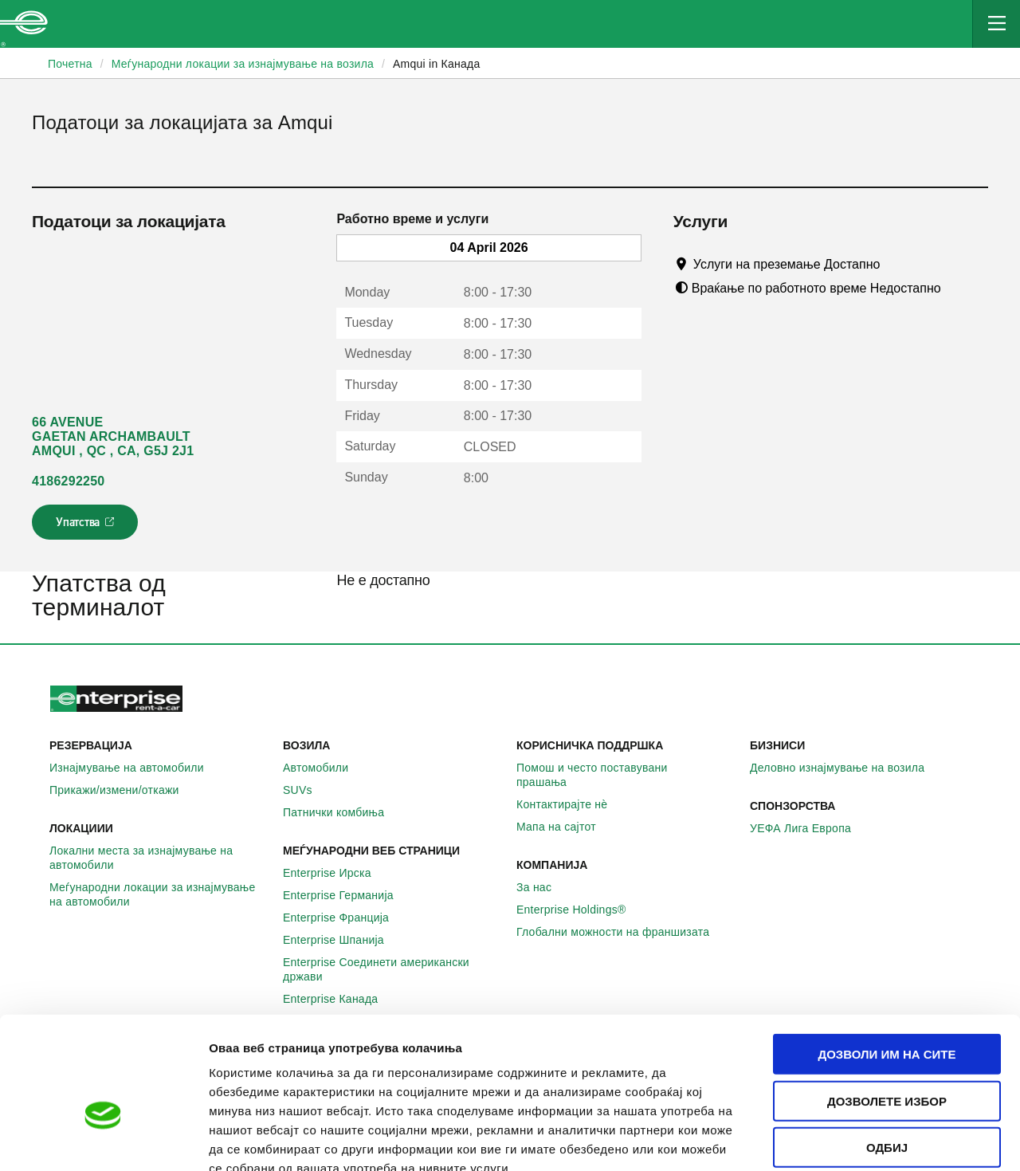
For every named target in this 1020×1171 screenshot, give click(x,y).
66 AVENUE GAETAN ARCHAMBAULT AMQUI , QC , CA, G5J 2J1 (113, 436)
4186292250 (68, 481)
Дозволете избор (887, 1008)
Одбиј (887, 1054)
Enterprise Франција (344, 917)
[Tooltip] (895, 264)
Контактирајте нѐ (570, 804)
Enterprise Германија (347, 895)
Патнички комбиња (342, 812)
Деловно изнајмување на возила (846, 767)
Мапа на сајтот (565, 826)
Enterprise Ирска (336, 872)
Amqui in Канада (437, 63)
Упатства (86, 527)
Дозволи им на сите (886, 961)
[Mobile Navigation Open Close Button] (996, 24)
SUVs (306, 790)
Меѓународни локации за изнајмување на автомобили (159, 894)
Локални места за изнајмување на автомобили (159, 857)
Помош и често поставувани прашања (626, 774)
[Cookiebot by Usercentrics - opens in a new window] (103, 1140)
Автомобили (324, 767)
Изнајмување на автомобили (135, 767)
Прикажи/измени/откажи (123, 790)
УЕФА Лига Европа (809, 828)
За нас (542, 887)
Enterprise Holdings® (580, 909)
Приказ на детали (907, 1139)
